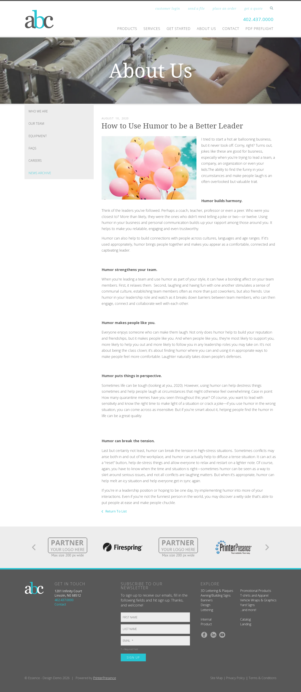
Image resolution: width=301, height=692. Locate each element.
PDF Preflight (259, 28)
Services (151, 28)
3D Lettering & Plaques (217, 590)
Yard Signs (247, 605)
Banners (207, 600)
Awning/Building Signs (216, 595)
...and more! (248, 610)
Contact (230, 28)
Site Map (216, 678)
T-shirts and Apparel (254, 595)
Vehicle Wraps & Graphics (258, 600)
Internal (206, 619)
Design (205, 605)
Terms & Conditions (262, 678)
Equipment (37, 136)
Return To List (116, 511)
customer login (167, 8)
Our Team (36, 123)
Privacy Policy (235, 678)
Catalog (245, 619)
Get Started (179, 28)
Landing (245, 624)
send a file (196, 8)
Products (127, 28)
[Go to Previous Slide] (34, 547)
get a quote (253, 8)
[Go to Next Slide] (266, 547)
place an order (224, 8)
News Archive (39, 173)
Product (206, 624)
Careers (35, 160)
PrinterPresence (104, 678)
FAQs (32, 148)
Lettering (207, 610)
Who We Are (38, 111)
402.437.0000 (257, 19)
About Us (206, 28)
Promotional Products (255, 590)
